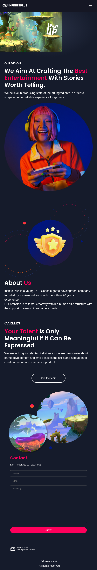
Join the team (48, 378)
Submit (48, 530)
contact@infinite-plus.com (26, 550)
